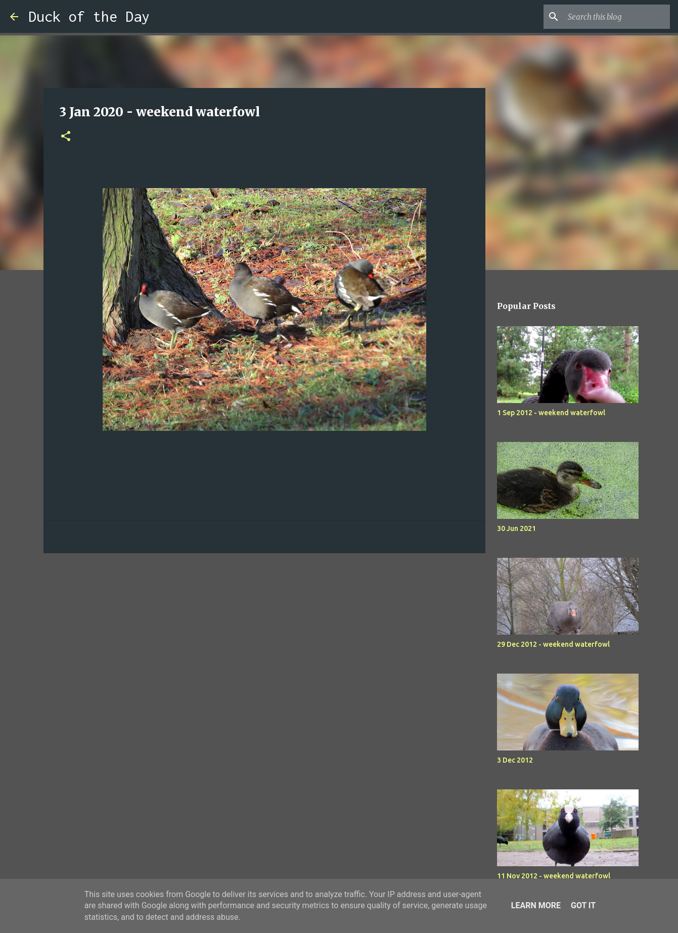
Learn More (536, 905)
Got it (583, 905)
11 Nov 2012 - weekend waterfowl (553, 876)
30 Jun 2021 (516, 528)
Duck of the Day (89, 16)
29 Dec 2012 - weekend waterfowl (553, 644)
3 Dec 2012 (515, 760)
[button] (66, 137)
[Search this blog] (617, 17)
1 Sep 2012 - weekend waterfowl (551, 413)
